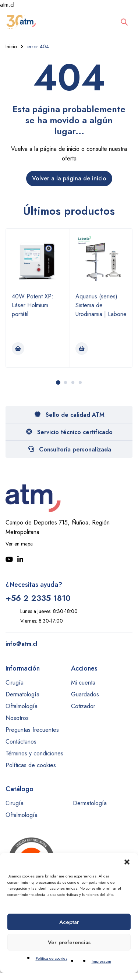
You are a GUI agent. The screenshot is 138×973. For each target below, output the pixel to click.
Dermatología (22, 694)
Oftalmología (22, 706)
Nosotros (17, 718)
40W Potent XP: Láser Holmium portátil (32, 305)
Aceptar (69, 922)
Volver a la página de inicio (69, 178)
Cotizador (83, 706)
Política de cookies (51, 958)
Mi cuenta (83, 682)
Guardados (85, 694)
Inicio (11, 46)
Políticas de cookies (31, 765)
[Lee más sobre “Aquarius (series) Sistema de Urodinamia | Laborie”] (81, 348)
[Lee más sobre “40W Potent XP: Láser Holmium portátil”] (18, 348)
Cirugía (15, 682)
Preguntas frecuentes (32, 730)
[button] (127, 862)
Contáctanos (21, 741)
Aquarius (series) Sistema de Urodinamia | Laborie (101, 305)
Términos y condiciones (34, 753)
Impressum (101, 961)
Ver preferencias (69, 942)
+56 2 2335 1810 (38, 598)
